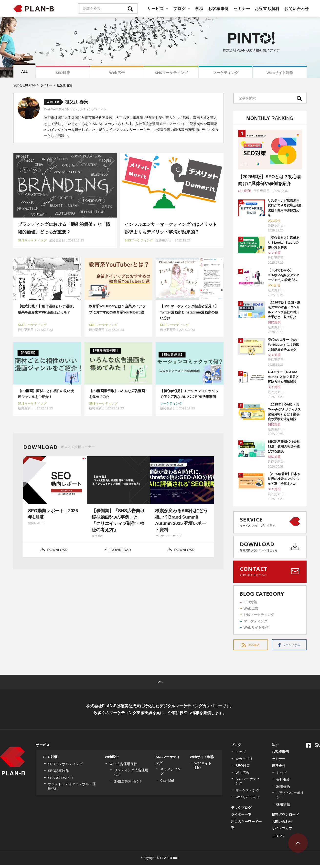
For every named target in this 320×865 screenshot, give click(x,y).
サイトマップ (282, 828)
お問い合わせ (296, 8)
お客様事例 (218, 8)
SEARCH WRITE (61, 778)
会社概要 (283, 780)
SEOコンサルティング (65, 764)
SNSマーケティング (171, 72)
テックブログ (241, 808)
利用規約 (283, 787)
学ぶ (199, 8)
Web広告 (117, 72)
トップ (240, 752)
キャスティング (170, 771)
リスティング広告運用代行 (131, 772)
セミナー (242, 8)
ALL (24, 71)
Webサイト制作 (280, 72)
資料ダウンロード (285, 814)
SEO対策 (63, 72)
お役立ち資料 (267, 8)
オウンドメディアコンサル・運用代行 (72, 786)
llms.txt (278, 835)
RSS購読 (251, 645)
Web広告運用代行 (123, 764)
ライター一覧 (241, 814)
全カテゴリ (244, 759)
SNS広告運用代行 (128, 781)
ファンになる (289, 645)
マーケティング (225, 72)
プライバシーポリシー (290, 795)
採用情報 (283, 804)
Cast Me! (167, 780)
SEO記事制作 (58, 771)
